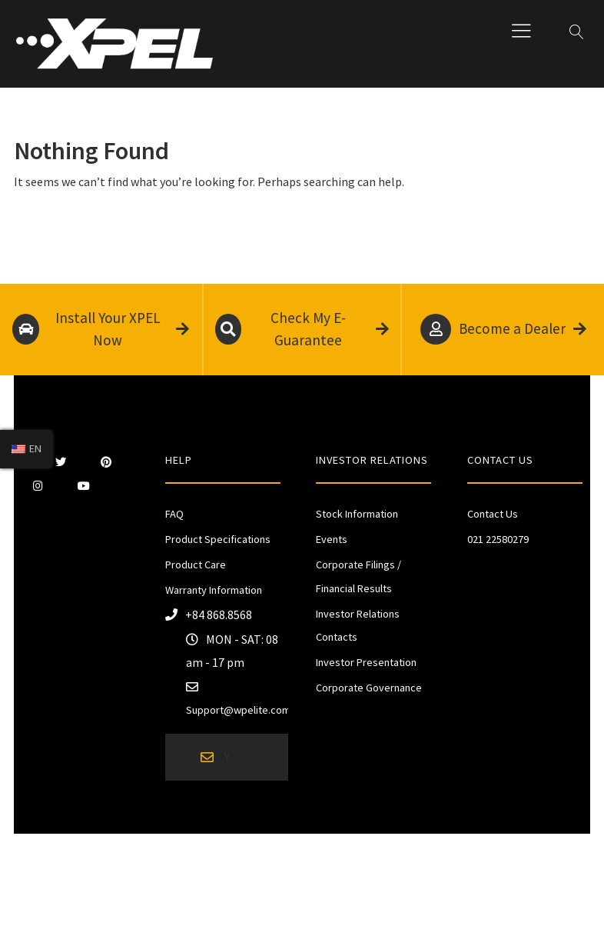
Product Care (195, 564)
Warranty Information (213, 590)
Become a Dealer (503, 329)
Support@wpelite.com (238, 710)
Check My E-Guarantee (301, 329)
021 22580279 (498, 539)
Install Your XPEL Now (100, 329)
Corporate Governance (369, 688)
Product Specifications (217, 539)
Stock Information (357, 514)
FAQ (174, 514)
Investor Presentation (366, 662)
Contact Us (492, 514)
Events (331, 539)
